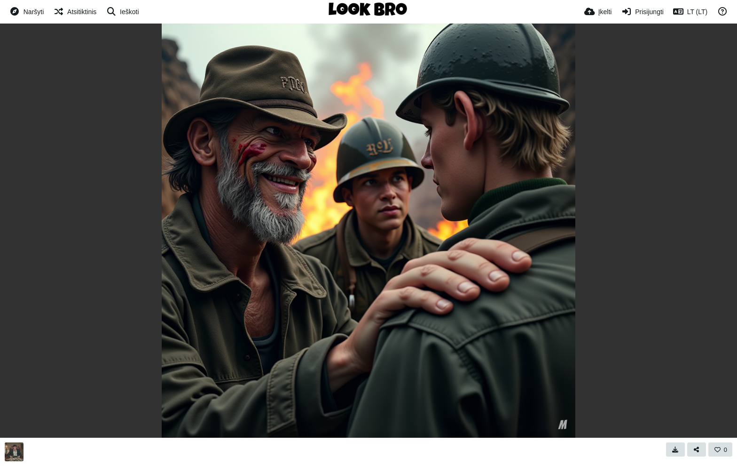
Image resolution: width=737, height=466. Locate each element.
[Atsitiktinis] (74, 12)
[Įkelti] (598, 12)
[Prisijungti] (642, 12)
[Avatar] (14, 451)
